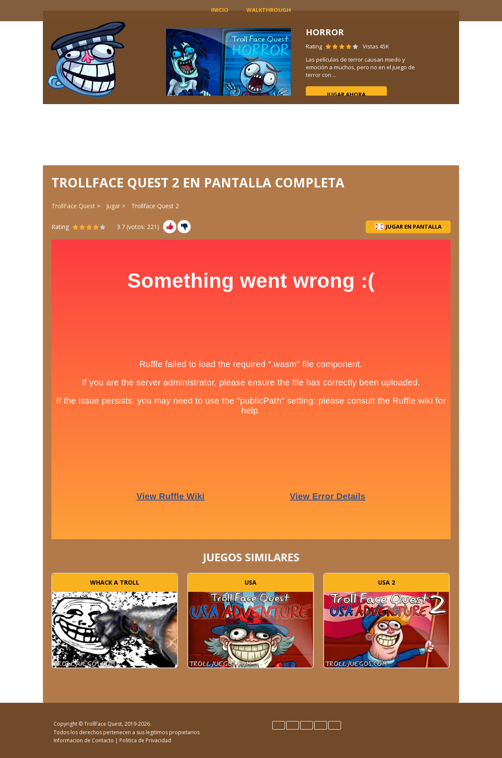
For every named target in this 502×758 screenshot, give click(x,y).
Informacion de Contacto (84, 740)
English (278, 725)
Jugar (113, 206)
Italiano (306, 725)
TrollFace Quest (73, 206)
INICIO (219, 10)
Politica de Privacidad (145, 740)
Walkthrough (268, 10)
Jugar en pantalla (408, 226)
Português (320, 725)
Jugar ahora (346, 94)
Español (292, 725)
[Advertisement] (251, 134)
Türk (334, 725)
